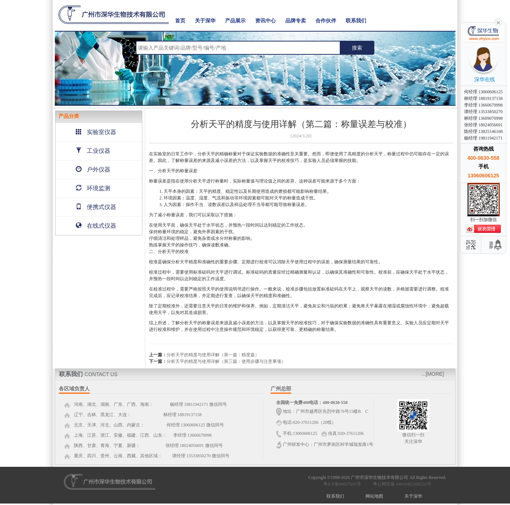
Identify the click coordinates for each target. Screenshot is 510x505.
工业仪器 (93, 151)
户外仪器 (93, 169)
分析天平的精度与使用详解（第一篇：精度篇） (213, 354)
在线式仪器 (96, 226)
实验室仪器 (96, 132)
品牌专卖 (295, 21)
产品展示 (235, 21)
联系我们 (356, 21)
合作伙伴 (325, 21)
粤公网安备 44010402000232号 (400, 484)
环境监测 (93, 188)
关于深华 (205, 21)
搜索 (357, 48)
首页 (180, 21)
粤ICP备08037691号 (342, 484)
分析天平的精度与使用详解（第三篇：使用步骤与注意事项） (226, 361)
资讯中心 (265, 21)
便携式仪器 (96, 207)
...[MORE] (432, 374)
